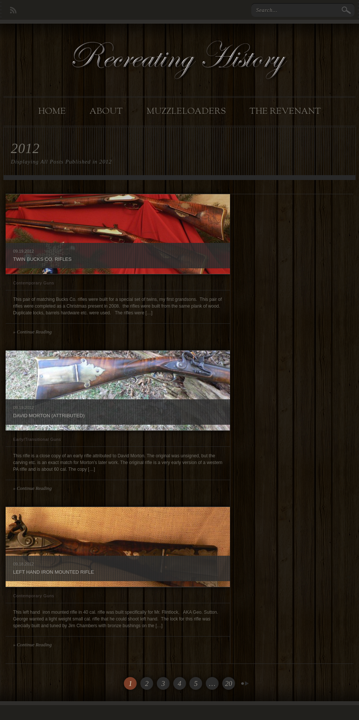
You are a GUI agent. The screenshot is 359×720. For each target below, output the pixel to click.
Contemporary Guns (33, 283)
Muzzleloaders (186, 112)
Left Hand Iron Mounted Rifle (53, 572)
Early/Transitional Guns (37, 439)
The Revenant (285, 112)
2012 (29, 251)
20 (228, 683)
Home (52, 112)
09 (15, 251)
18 (21, 564)
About (106, 112)
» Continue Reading (32, 332)
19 (21, 251)
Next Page (245, 683)
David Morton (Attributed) (49, 415)
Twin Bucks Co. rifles (42, 259)
